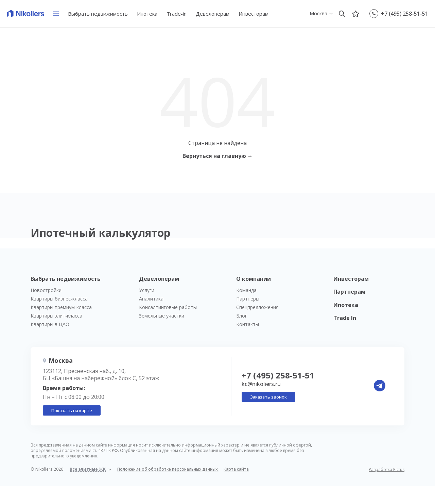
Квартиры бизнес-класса (59, 298)
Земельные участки (161, 315)
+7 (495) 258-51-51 (404, 14)
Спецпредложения (257, 307)
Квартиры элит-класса (56, 315)
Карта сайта (236, 469)
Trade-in (177, 13)
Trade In (344, 318)
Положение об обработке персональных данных (168, 469)
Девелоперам (212, 13)
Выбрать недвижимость (98, 13)
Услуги (146, 290)
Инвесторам (253, 13)
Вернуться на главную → (217, 156)
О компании (253, 278)
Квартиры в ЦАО (50, 324)
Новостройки (46, 290)
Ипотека (147, 13)
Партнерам (349, 291)
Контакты (247, 324)
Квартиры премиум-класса (61, 307)
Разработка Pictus (386, 470)
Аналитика (151, 298)
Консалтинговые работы (168, 307)
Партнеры (247, 298)
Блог (241, 315)
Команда (246, 290)
